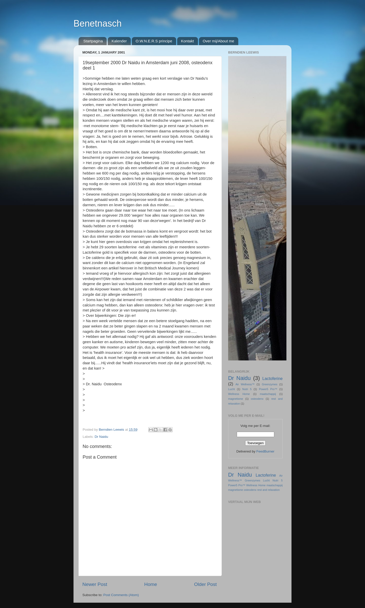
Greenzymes (269, 384)
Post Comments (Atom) (121, 595)
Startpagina (93, 41)
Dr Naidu (101, 437)
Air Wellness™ (244, 384)
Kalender (119, 41)
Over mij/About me (218, 41)
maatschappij (268, 393)
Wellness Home (239, 393)
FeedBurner (265, 451)
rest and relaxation (268, 489)
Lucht (231, 389)
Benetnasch (98, 23)
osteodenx (257, 398)
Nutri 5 (247, 389)
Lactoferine (272, 378)
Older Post (205, 584)
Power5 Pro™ (268, 389)
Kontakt (187, 41)
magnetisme (235, 398)
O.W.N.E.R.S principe (154, 41)
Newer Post (94, 584)
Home (150, 584)
